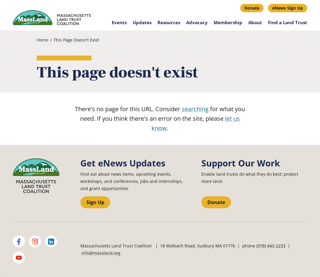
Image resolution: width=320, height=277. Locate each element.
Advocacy (197, 22)
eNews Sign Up (287, 8)
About (255, 22)
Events (119, 22)
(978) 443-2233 (270, 246)
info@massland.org (101, 253)
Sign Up (95, 202)
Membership (228, 22)
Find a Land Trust (287, 22)
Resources (168, 22)
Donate (251, 8)
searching (195, 109)
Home (42, 40)
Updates (142, 22)
